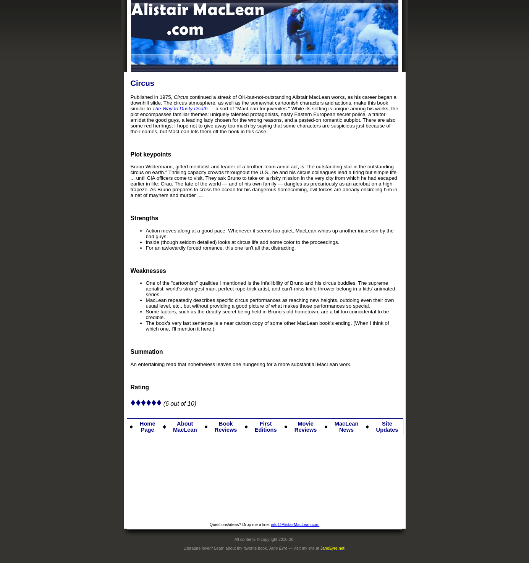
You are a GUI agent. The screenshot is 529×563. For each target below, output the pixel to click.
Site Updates (387, 427)
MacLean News (347, 427)
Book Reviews (226, 427)
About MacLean (185, 427)
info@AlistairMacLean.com (295, 524)
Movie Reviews (305, 427)
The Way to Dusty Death (180, 108)
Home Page (147, 427)
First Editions (266, 427)
